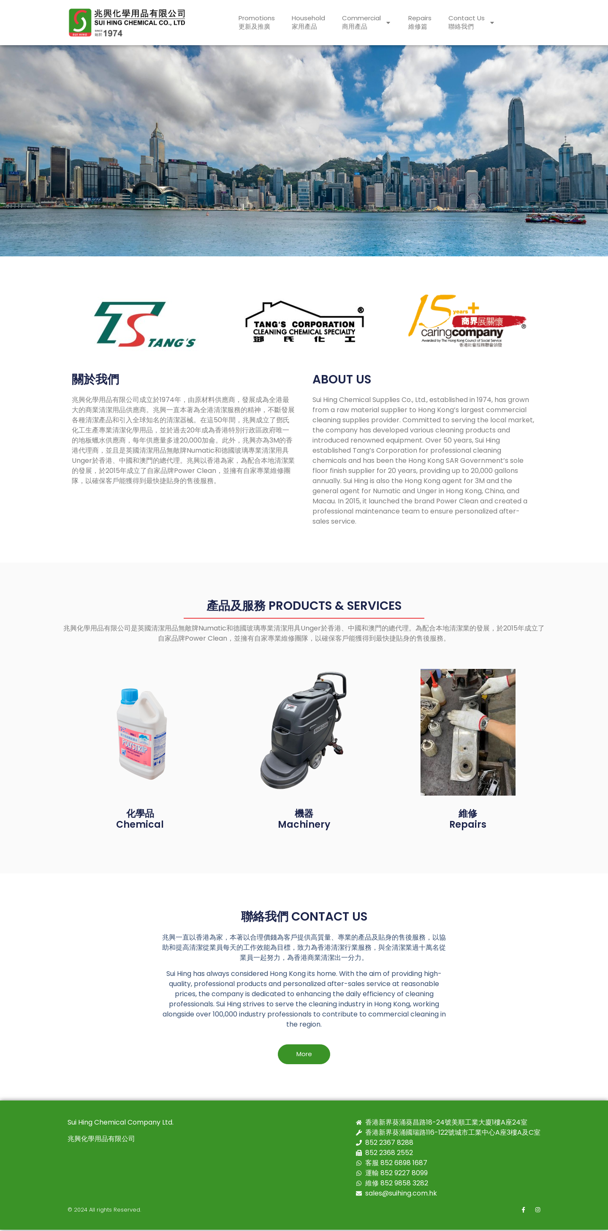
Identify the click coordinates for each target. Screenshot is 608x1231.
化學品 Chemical (140, 819)
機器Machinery (304, 819)
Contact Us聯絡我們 (471, 22)
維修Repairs (467, 819)
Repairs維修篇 (420, 22)
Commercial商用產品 (366, 22)
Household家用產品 (308, 22)
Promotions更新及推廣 (257, 22)
